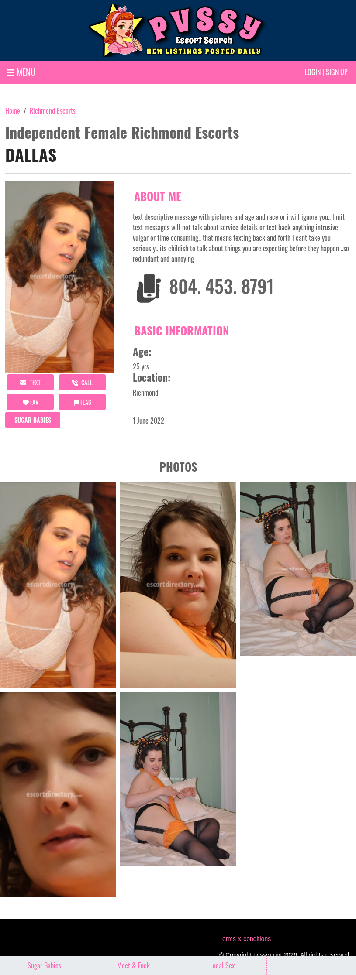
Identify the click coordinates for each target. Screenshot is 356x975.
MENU (21, 72)
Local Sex (222, 965)
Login (313, 72)
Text (30, 382)
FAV (30, 402)
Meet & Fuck (133, 965)
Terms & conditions (245, 938)
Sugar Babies (32, 419)
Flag (82, 402)
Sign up (337, 72)
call (82, 382)
